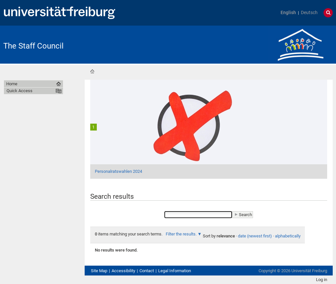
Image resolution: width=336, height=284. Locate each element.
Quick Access (19, 90)
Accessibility (123, 270)
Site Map (99, 270)
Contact (146, 270)
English (288, 12)
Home (92, 71)
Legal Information (174, 270)
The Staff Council (33, 46)
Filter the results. (182, 234)
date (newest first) (255, 235)
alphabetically (288, 235)
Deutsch (309, 12)
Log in (321, 279)
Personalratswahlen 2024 (118, 171)
